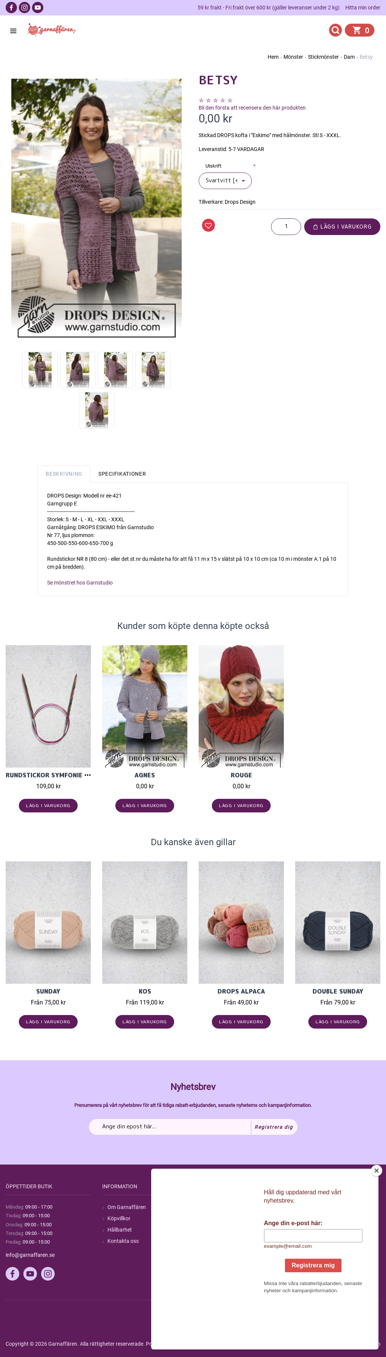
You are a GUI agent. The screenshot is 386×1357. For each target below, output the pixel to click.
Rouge (241, 775)
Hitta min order (362, 8)
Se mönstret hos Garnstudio (80, 583)
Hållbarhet (119, 1230)
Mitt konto (312, 1207)
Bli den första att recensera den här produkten (252, 108)
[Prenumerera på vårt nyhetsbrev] (193, 1127)
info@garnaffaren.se (30, 1255)
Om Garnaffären (126, 1207)
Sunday (48, 991)
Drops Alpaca (241, 991)
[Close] (376, 1217)
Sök (208, 1207)
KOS (145, 991)
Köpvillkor (118, 1218)
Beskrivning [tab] (64, 474)
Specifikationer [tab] (122, 474)
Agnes (145, 775)
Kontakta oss (123, 1241)
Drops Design (240, 202)
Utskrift (213, 166)
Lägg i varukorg (342, 226)
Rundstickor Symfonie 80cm (54, 775)
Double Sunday (337, 991)
